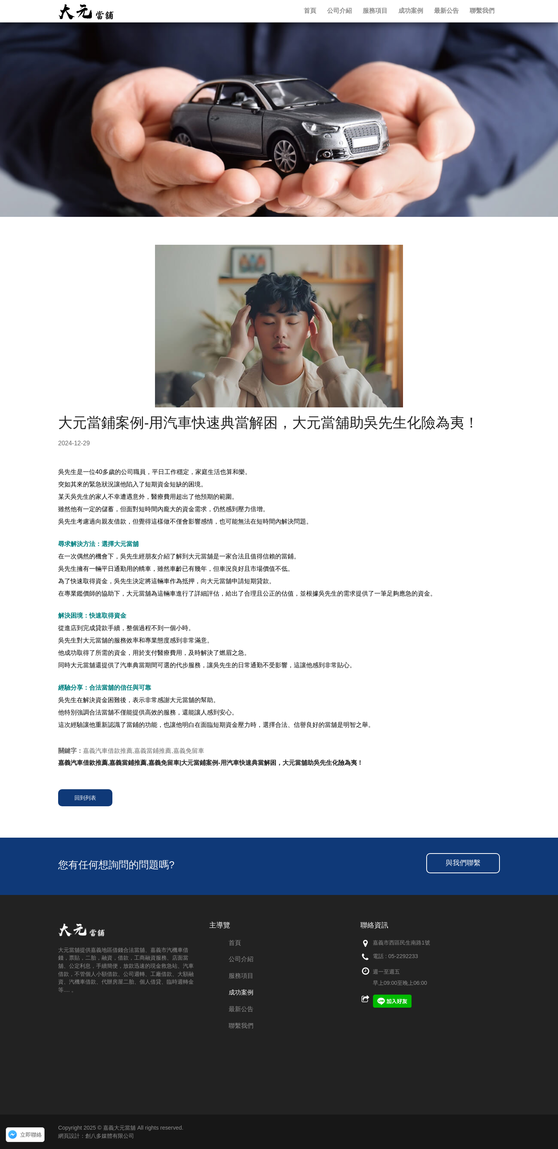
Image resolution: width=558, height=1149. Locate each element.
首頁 (235, 942)
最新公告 (241, 1009)
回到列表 (85, 798)
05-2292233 (403, 956)
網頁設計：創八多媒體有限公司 (96, 1136)
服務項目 (241, 975)
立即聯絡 (31, 1135)
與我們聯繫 (463, 863)
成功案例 (241, 992)
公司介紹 (241, 959)
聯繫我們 (241, 1025)
